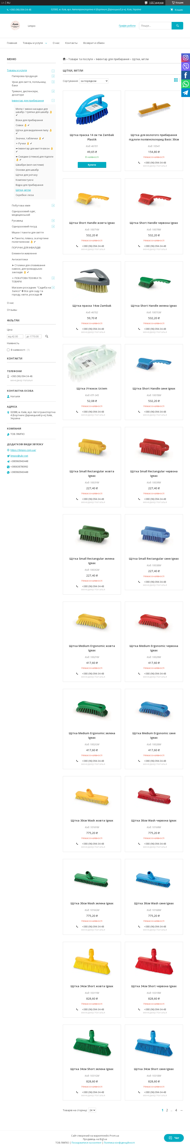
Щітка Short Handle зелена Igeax (154, 305)
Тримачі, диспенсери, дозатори (25, 92)
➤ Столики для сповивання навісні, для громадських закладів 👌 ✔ (28, 268)
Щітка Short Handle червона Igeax (154, 223)
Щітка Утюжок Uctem (92, 388)
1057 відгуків (156, 2)
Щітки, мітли (23, 190)
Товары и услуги (33, 43)
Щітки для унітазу (27, 175)
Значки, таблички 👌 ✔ (30, 138)
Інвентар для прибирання (112, 59)
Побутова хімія (21, 205)
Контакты (71, 43)
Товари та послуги (80, 59)
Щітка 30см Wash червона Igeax (153, 820)
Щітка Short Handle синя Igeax (154, 388)
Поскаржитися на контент (86, 1142)
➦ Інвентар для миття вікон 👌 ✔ (34, 150)
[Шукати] (177, 25)
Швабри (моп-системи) (30, 164)
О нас (56, 43)
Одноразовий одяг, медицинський (24, 213)
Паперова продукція (24, 76)
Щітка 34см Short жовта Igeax (92, 986)
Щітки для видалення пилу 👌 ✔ (34, 131)
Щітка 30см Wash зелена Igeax (92, 903)
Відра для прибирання (29, 185)
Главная (12, 43)
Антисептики (20, 259)
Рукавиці (17, 220)
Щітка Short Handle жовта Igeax (92, 223)
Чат (174, 1138)
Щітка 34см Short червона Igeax (154, 986)
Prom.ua (114, 1135)
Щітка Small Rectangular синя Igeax (154, 558)
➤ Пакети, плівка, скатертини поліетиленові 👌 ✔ (30, 239)
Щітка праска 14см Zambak (92, 305)
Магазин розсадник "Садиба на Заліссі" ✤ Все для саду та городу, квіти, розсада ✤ (31, 291)
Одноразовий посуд (24, 226)
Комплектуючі (24, 180)
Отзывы (12, 310)
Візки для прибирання (29, 120)
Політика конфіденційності (119, 1142)
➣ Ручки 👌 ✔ (24, 143)
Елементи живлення (24, 253)
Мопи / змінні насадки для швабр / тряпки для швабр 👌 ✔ (34, 112)
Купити (92, 165)
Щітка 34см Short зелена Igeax (91, 1069)
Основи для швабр (27, 169)
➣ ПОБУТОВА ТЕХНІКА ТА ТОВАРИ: (26, 279)
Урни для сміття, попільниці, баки (29, 83)
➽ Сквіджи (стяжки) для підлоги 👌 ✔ (34, 158)
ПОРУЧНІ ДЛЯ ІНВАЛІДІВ (26, 247)
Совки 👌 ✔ (23, 125)
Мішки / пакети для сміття (28, 232)
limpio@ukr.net (19, 455)
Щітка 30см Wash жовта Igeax (92, 820)
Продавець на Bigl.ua (95, 1139)
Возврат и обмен (93, 43)
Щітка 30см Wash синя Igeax (154, 903)
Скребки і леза (25, 195)
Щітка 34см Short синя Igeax (154, 1069)
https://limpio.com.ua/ (23, 450)
